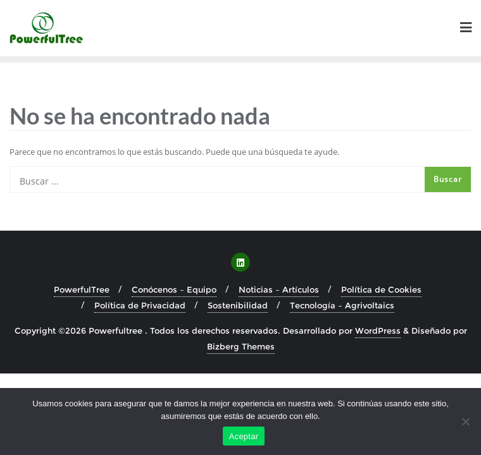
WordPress (378, 330)
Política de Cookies (381, 289)
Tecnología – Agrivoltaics (342, 305)
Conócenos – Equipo (174, 289)
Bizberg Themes (241, 346)
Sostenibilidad (238, 305)
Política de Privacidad (139, 305)
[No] (465, 421)
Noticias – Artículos (279, 289)
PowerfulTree (81, 289)
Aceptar (244, 436)
